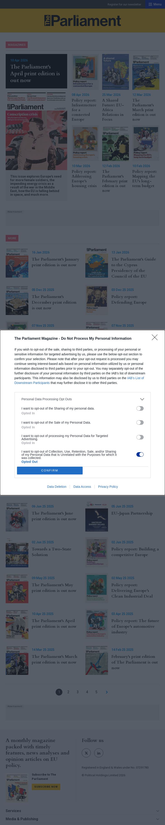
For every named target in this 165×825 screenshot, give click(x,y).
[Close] (156, 338)
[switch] (140, 408)
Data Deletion (56, 486)
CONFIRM (49, 470)
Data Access (82, 486)
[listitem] (83, 399)
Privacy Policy (108, 486)
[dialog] (82, 412)
